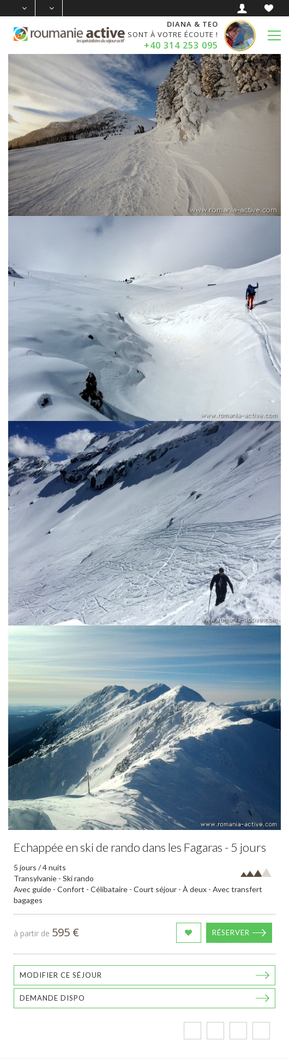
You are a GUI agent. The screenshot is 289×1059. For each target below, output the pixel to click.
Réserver (231, 932)
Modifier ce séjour (61, 975)
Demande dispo (52, 998)
